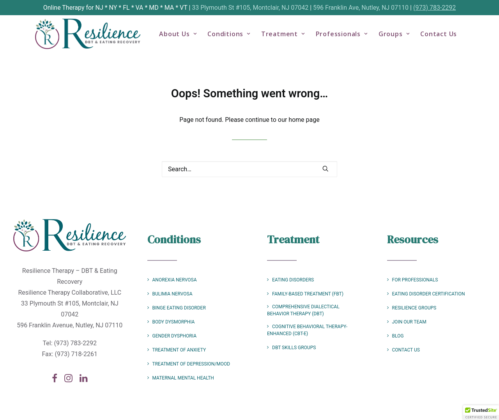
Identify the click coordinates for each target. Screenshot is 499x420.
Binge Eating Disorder (179, 308)
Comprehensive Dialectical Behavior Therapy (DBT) (303, 310)
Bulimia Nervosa (172, 294)
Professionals (348, 37)
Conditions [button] (235, 37)
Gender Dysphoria (174, 336)
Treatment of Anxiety (179, 350)
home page (304, 119)
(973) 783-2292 (434, 7)
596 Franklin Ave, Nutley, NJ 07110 (361, 7)
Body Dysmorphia (173, 322)
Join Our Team (409, 322)
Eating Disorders (293, 280)
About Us (184, 37)
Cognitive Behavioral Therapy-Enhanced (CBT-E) (307, 330)
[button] (325, 168)
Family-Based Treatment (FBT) (307, 294)
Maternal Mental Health (183, 378)
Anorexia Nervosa (174, 280)
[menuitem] (185, 37)
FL (126, 7)
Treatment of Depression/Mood (191, 364)
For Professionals (415, 280)
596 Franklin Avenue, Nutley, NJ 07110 (69, 325)
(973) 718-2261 (76, 354)
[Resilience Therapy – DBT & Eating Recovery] (91, 37)
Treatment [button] (290, 37)
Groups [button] (400, 37)
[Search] (249, 169)
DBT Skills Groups (294, 347)
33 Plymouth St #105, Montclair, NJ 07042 (250, 7)
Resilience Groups (414, 308)
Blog (398, 336)
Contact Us (445, 37)
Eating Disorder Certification (428, 294)
